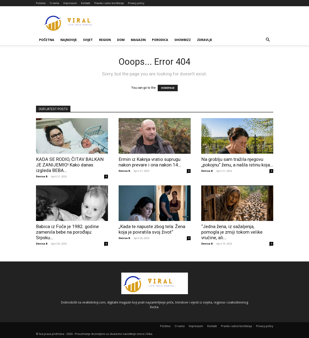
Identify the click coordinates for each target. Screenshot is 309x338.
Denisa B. (42, 176)
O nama (54, 3)
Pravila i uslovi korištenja (109, 3)
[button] (268, 40)
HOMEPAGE (167, 88)
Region (105, 40)
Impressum (70, 3)
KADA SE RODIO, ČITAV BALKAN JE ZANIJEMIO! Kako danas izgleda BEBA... (70, 165)
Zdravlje (204, 40)
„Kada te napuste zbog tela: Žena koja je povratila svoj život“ (152, 229)
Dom (121, 40)
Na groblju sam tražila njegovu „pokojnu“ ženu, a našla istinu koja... (237, 162)
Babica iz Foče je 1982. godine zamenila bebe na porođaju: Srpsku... (67, 232)
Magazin (138, 40)
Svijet (88, 40)
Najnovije (68, 40)
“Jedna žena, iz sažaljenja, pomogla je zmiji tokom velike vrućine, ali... (232, 232)
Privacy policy (136, 3)
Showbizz (182, 40)
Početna (41, 3)
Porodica (160, 40)
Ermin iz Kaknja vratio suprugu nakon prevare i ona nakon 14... (150, 162)
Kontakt (85, 3)
